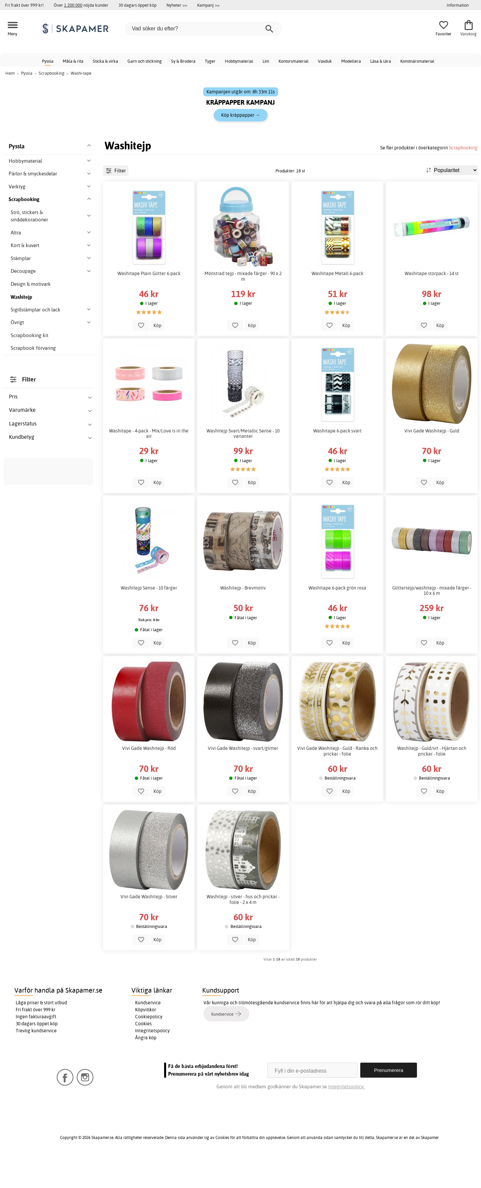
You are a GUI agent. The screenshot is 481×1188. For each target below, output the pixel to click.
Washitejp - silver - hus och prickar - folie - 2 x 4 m (243, 929)
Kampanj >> (208, 5)
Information (458, 5)
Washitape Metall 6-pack (337, 303)
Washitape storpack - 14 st (432, 303)
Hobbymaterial (239, 61)
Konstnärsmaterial (417, 61)
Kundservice (148, 1033)
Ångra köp (145, 1068)
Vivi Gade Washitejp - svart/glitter (243, 778)
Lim (266, 61)
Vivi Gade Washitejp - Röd (149, 778)
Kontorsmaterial (294, 61)
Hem (10, 73)
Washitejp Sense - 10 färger (149, 618)
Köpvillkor (145, 1040)
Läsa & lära (380, 61)
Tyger (210, 61)
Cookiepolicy (148, 1047)
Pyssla (47, 61)
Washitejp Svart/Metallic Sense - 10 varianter (243, 463)
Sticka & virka (105, 61)
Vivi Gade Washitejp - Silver (148, 926)
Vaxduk (325, 61)
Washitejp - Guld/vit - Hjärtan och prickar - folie (431, 781)
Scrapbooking (463, 147)
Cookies (143, 1054)
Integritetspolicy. (346, 1116)
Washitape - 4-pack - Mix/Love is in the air (148, 463)
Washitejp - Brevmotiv (243, 618)
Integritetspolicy (152, 1061)
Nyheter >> (176, 5)
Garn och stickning (144, 61)
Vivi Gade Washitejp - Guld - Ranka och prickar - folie (337, 781)
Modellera (351, 61)
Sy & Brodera (183, 61)
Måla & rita (73, 61)
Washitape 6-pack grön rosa (337, 618)
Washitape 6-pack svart (337, 460)
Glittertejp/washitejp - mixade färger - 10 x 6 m (431, 620)
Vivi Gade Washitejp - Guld (431, 460)
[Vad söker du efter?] (203, 28)
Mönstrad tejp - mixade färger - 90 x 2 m (243, 306)
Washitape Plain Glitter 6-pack (148, 303)
